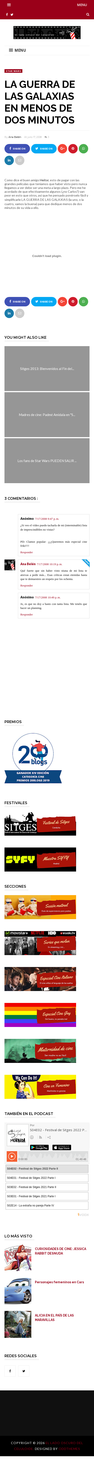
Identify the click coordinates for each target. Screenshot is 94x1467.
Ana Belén (15, 137)
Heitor (44, 180)
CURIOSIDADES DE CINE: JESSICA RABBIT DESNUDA (60, 1251)
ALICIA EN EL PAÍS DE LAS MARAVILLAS (54, 1318)
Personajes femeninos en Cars (59, 1282)
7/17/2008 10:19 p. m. (49, 564)
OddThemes (69, 1449)
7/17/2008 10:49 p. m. (48, 597)
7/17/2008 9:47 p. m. (47, 518)
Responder (26, 552)
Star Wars (13, 71)
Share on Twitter (43, 150)
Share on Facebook (17, 150)
